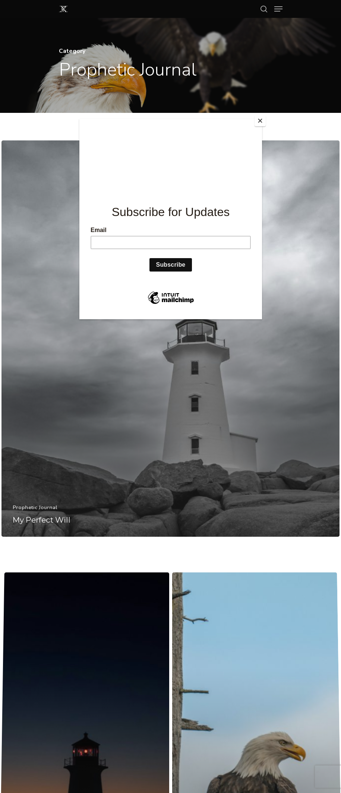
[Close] (260, 120)
